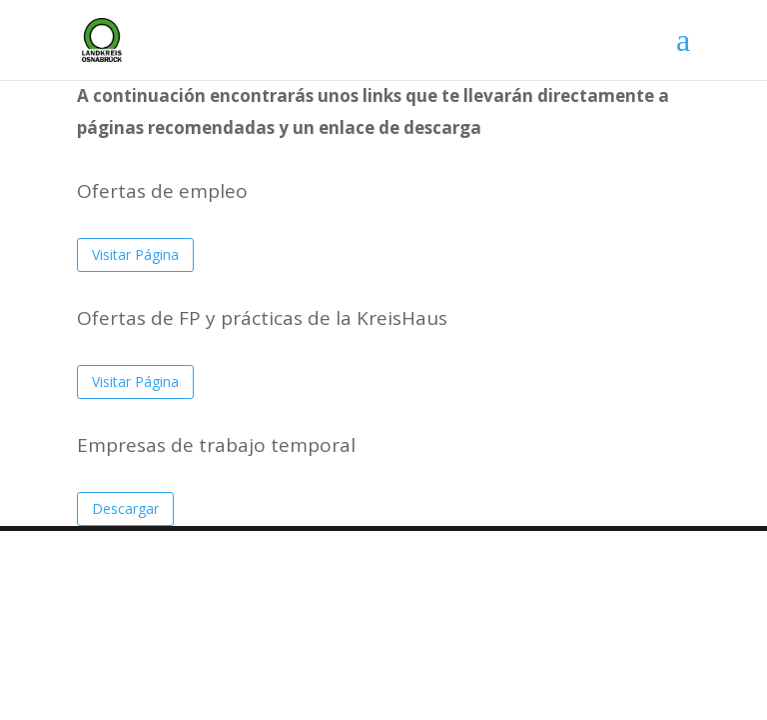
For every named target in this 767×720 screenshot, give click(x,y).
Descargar (125, 508)
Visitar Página (135, 254)
